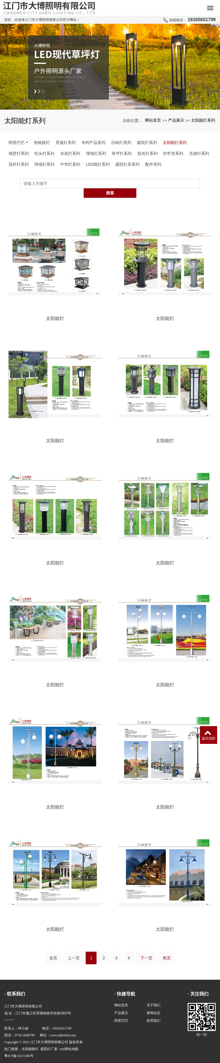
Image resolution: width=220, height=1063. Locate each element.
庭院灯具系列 (127, 164)
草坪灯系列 (122, 153)
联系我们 (153, 1011)
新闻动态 (153, 1003)
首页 (53, 948)
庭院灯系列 (147, 142)
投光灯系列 (148, 153)
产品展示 (176, 120)
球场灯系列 (44, 164)
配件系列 (153, 164)
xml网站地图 (68, 1039)
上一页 (74, 948)
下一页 (146, 948)
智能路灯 (42, 142)
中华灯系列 (70, 164)
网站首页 (153, 120)
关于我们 (153, 995)
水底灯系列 (70, 153)
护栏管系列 (173, 153)
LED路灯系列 (98, 164)
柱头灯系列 (44, 153)
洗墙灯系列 (199, 153)
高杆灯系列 (19, 164)
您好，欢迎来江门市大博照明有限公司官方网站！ (42, 20)
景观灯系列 (66, 142)
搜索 (200, 183)
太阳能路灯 (30, 1039)
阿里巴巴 (17, 142)
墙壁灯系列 (19, 153)
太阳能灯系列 (203, 120)
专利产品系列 (93, 142)
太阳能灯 (55, 309)
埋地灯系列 (96, 153)
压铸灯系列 (121, 142)
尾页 (167, 948)
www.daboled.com (63, 1026)
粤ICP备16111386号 (19, 1046)
